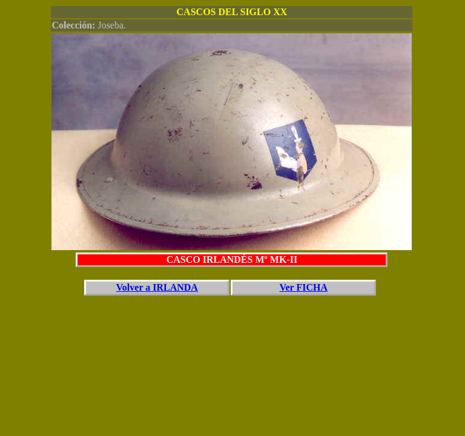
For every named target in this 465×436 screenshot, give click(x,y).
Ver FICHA (303, 287)
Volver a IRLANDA (157, 287)
